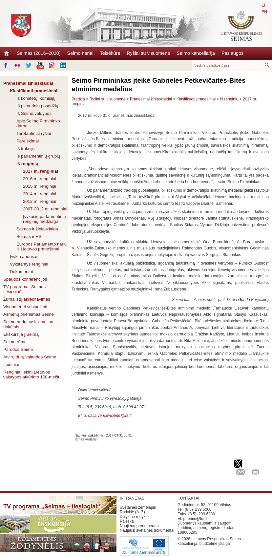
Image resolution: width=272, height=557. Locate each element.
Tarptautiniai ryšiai (33, 133)
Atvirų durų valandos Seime (29, 356)
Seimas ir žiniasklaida (37, 228)
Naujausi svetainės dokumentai (147, 530)
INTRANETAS (132, 498)
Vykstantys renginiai (29, 264)
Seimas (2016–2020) (39, 53)
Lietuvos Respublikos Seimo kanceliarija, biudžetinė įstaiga (209, 541)
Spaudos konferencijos (25, 279)
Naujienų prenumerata (139, 526)
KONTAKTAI (188, 498)
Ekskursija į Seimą (21, 334)
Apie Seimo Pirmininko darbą (38, 123)
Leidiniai (11, 364)
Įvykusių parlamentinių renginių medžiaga (44, 219)
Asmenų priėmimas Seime (28, 314)
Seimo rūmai (15, 341)
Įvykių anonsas (24, 256)
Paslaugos (232, 53)
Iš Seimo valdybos (34, 113)
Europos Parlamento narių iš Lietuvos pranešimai (41, 246)
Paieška (127, 521)
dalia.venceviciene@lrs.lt (110, 415)
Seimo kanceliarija (196, 53)
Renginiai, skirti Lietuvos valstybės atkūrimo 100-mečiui (32, 374)
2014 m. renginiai (39, 193)
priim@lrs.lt (197, 518)
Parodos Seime (18, 349)
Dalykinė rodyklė (134, 516)
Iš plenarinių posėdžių (37, 105)
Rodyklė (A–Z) (132, 512)
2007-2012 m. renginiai (45, 208)
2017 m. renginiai (40, 171)
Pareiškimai (27, 141)
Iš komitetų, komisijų (35, 98)
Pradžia (78, 99)
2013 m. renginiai (39, 201)
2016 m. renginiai (39, 178)
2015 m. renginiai (39, 186)
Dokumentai (21, 271)
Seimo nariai (80, 53)
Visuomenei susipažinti (25, 306)
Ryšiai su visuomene (148, 53)
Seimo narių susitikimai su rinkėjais (28, 324)
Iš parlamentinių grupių (38, 156)
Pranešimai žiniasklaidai (28, 83)
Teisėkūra (110, 53)
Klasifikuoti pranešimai (33, 90)
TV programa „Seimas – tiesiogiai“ (26, 289)
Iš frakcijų (25, 148)
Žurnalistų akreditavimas (26, 299)
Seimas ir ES (28, 236)
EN (264, 12)
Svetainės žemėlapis (138, 507)
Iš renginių (27, 163)
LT (264, 5)
